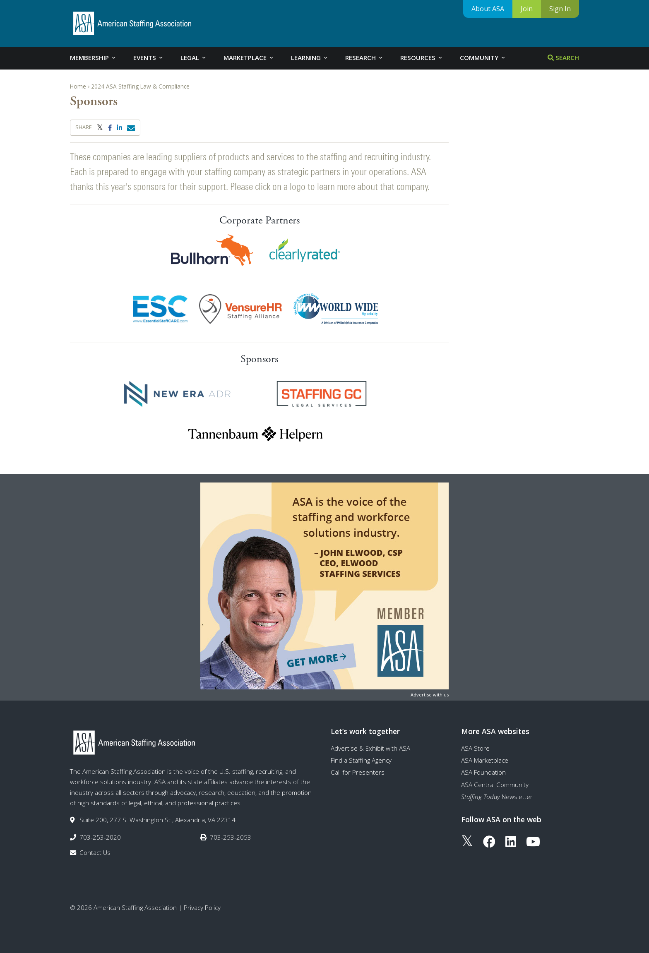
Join (527, 8)
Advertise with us (430, 694)
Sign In (560, 8)
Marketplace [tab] (249, 57)
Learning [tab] (310, 57)
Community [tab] (483, 57)
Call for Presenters (358, 772)
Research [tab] (364, 57)
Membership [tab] (93, 57)
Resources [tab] (421, 57)
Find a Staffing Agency (361, 760)
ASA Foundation (483, 772)
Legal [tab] (193, 57)
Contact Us (95, 852)
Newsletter (497, 796)
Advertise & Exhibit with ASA (370, 748)
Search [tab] (563, 57)
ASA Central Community (495, 784)
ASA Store (475, 748)
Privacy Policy (202, 907)
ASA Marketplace (484, 760)
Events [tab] (148, 57)
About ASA (487, 8)
